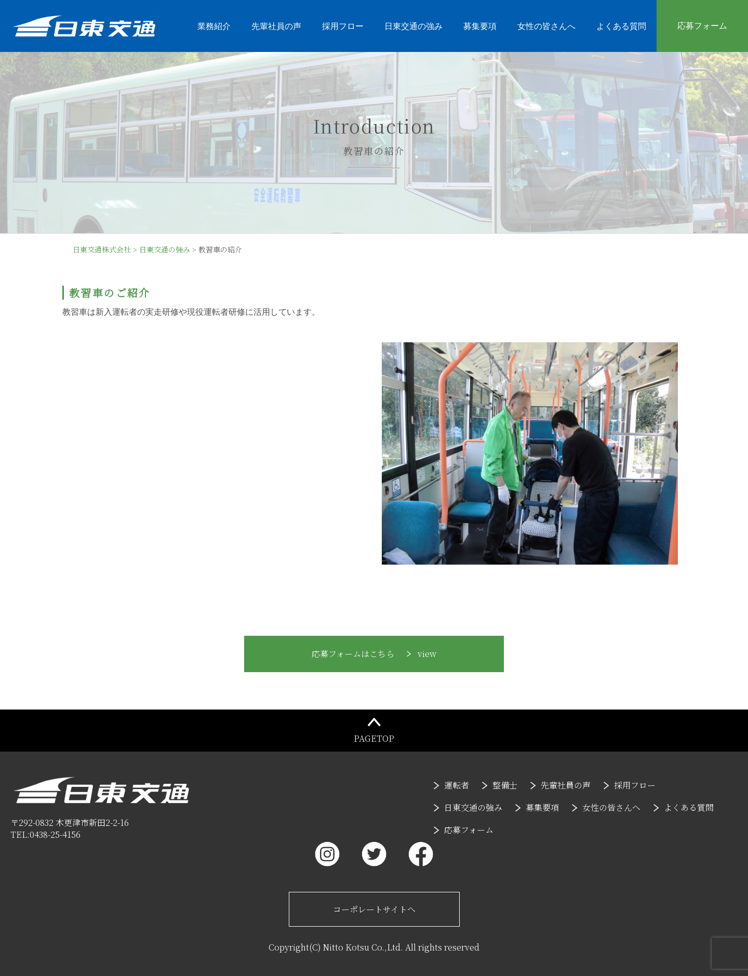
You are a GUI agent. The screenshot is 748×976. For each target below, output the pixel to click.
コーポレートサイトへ (374, 909)
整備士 (504, 785)
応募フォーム (702, 25)
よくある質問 (621, 26)
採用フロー (343, 26)
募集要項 (480, 26)
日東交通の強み (413, 26)
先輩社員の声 (276, 26)
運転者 (456, 785)
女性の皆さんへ (546, 26)
